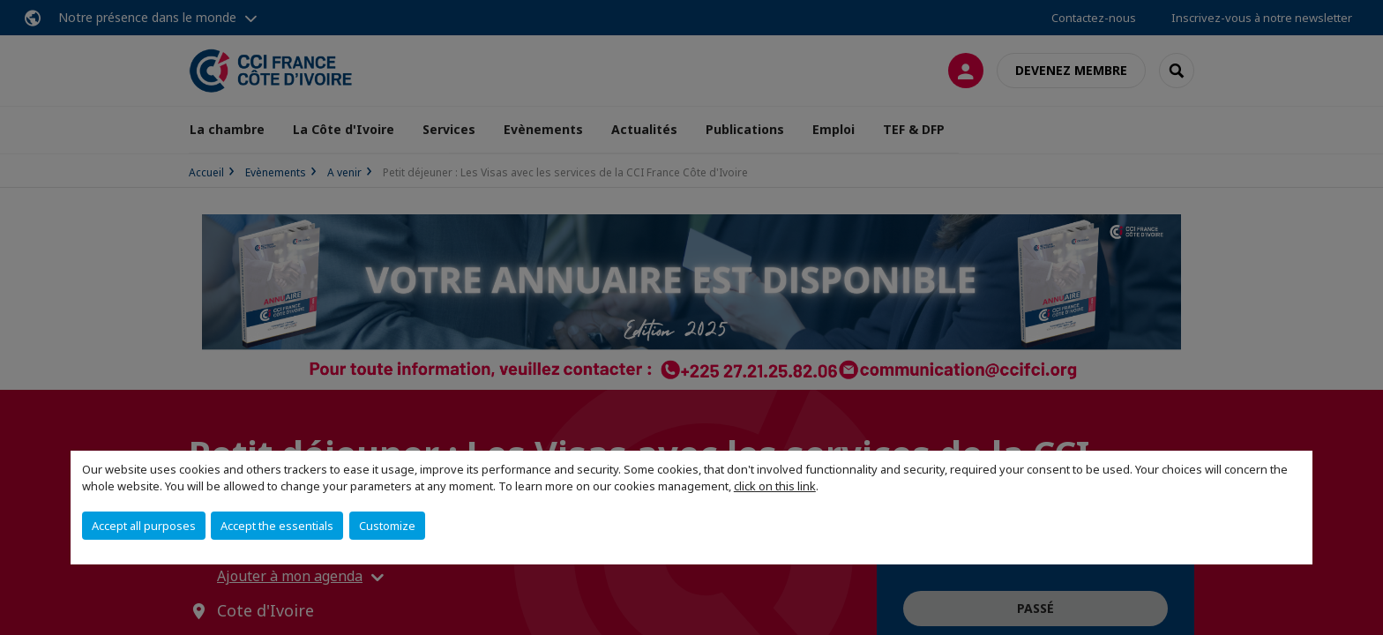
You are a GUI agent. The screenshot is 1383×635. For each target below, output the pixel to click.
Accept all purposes (144, 526)
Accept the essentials (277, 526)
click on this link (775, 486)
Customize (387, 526)
